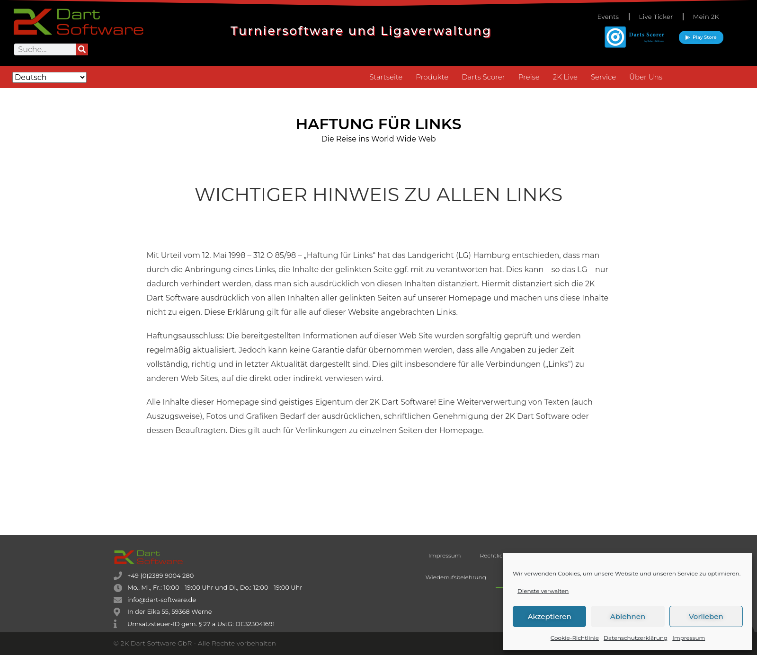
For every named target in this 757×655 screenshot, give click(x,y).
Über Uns (645, 76)
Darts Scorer (483, 76)
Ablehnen (627, 616)
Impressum (688, 637)
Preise (529, 76)
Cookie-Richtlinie (575, 637)
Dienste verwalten (543, 590)
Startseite (385, 76)
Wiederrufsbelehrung (456, 577)
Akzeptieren (549, 616)
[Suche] (82, 49)
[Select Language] (49, 77)
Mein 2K (706, 16)
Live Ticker (656, 16)
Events (608, 16)
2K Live (565, 76)
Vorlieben (706, 616)
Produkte (432, 76)
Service (603, 76)
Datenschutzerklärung (636, 637)
